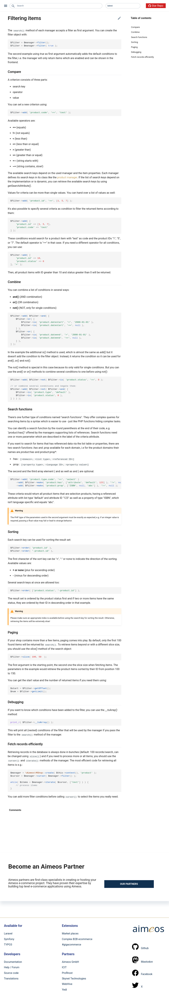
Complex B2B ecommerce (77, 938)
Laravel (8, 933)
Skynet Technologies (74, 978)
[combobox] (56, 5)
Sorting (134, 42)
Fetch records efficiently (142, 57)
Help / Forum (11, 967)
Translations (11, 978)
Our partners (129, 883)
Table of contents (141, 18)
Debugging (136, 52)
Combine (135, 32)
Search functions (139, 37)
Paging (134, 47)
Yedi (64, 989)
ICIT (64, 967)
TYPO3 (8, 944)
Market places (70, 933)
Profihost (67, 972)
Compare (135, 27)
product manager (67, 177)
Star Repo (155, 5)
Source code (11, 972)
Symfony (9, 938)
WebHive (67, 983)
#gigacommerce (71, 944)
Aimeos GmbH (70, 961)
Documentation (13, 961)
